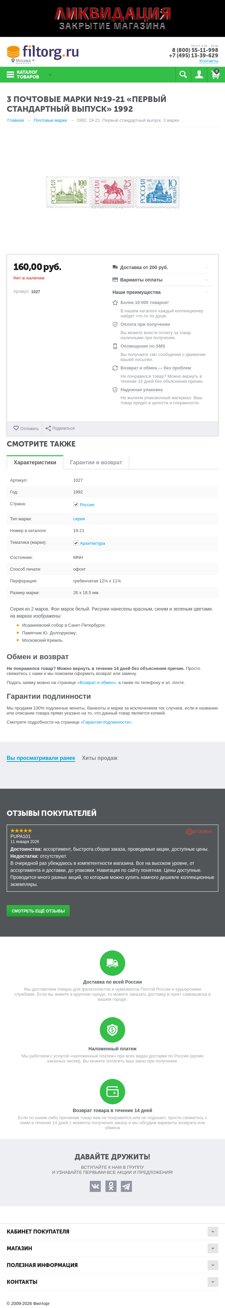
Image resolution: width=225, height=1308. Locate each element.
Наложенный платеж (112, 1048)
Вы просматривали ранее (41, 758)
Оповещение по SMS (143, 346)
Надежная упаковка (142, 389)
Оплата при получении (145, 324)
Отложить (29, 428)
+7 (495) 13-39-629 (193, 55)
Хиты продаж (100, 758)
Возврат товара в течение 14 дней (112, 1110)
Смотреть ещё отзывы (38, 911)
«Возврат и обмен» (96, 682)
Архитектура (92, 543)
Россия (87, 504)
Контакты (209, 60)
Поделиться (60, 428)
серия (79, 518)
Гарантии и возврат (96, 462)
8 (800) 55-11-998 (195, 50)
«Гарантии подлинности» (106, 722)
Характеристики (35, 462)
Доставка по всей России (112, 982)
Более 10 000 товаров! (145, 302)
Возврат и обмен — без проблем (156, 367)
